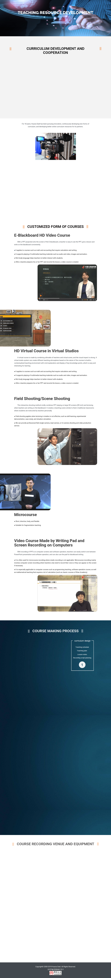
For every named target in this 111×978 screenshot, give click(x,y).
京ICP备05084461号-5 (55, 969)
